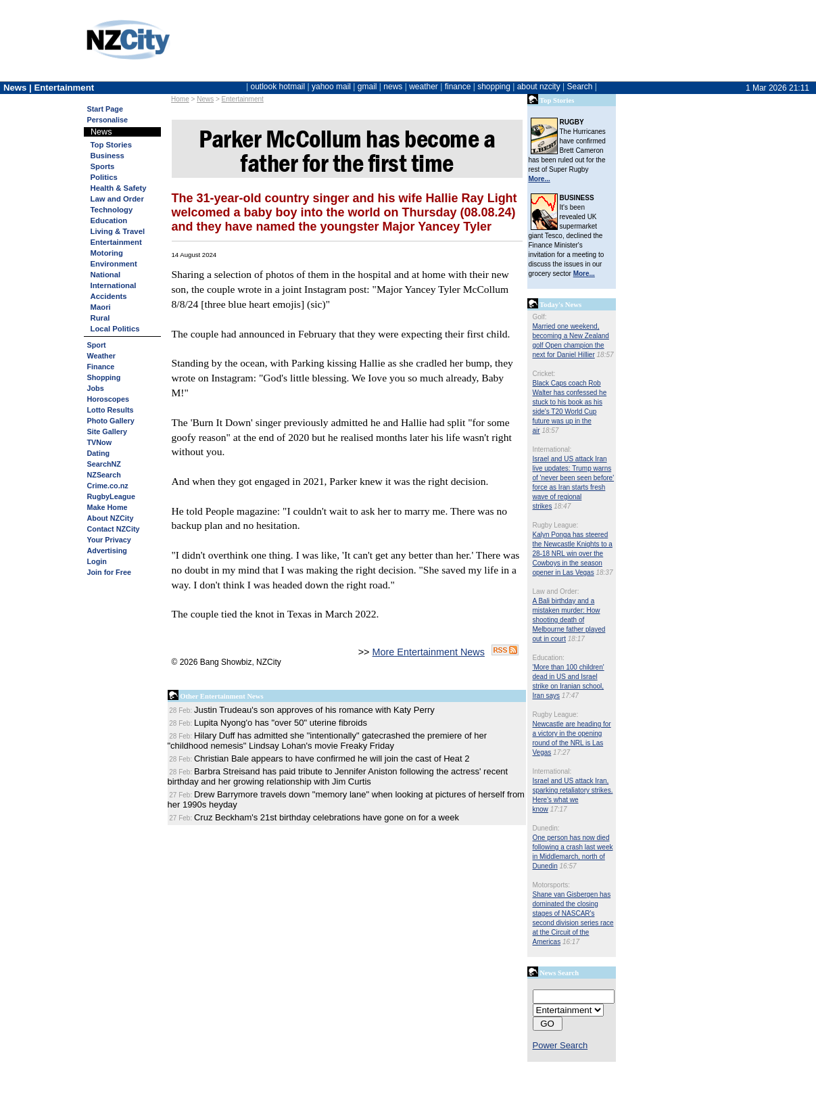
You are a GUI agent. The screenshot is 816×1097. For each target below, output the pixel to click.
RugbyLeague (111, 496)
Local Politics (115, 329)
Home (180, 99)
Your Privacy (109, 540)
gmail (367, 86)
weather (423, 86)
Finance (101, 367)
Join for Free (109, 572)
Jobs (95, 388)
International (114, 285)
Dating (98, 453)
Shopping (104, 377)
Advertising (107, 550)
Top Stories (111, 145)
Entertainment (243, 99)
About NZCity (110, 518)
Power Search (560, 1045)
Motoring (107, 253)
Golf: (540, 317)
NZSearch (104, 475)
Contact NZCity (113, 529)
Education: (549, 657)
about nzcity (538, 86)
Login (97, 561)
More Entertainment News (429, 652)
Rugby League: (556, 525)
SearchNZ (104, 464)
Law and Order (117, 199)
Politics (104, 177)
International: (552, 449)
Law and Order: (556, 591)
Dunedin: (546, 828)
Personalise (107, 120)
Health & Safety (119, 188)
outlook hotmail (277, 86)
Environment (114, 264)
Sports (103, 166)
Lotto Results (110, 410)
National (106, 275)
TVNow (99, 442)
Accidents (109, 296)
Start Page (105, 109)
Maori (101, 307)
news (392, 86)
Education (109, 220)
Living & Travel (118, 231)
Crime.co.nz (107, 486)
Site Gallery (107, 431)
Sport (96, 345)
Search (579, 86)
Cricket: (544, 373)
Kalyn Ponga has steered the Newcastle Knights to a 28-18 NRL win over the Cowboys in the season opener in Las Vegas (573, 553)
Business (107, 155)
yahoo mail (331, 86)
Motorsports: (552, 885)
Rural (100, 318)
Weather (101, 356)
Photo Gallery (111, 421)
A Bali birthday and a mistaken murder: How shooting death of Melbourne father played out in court (569, 620)
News (205, 99)
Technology (112, 210)
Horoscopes (108, 399)
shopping (493, 86)
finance (458, 86)
